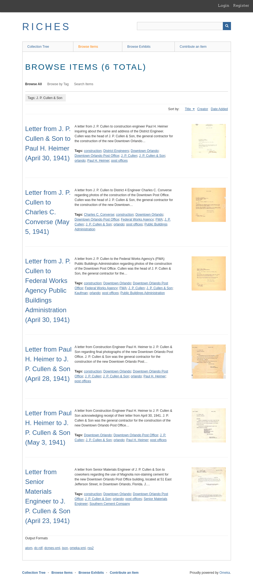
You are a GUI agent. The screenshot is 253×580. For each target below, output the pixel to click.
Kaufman (81, 293)
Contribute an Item (193, 47)
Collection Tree (38, 47)
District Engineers (116, 151)
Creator (202, 109)
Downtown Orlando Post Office (97, 156)
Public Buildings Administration (142, 293)
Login (223, 5)
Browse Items (88, 47)
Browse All (33, 84)
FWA (159, 219)
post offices (119, 160)
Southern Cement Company (109, 504)
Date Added (219, 109)
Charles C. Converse (99, 214)
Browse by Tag (58, 84)
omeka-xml (78, 548)
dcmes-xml (52, 548)
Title (188, 109)
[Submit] (227, 26)
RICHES (46, 26)
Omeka (224, 573)
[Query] (184, 26)
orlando (80, 160)
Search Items (83, 84)
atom (29, 548)
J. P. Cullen (129, 156)
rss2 (91, 548)
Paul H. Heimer (98, 160)
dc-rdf (38, 548)
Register (241, 5)
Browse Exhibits (138, 47)
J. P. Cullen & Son (152, 156)
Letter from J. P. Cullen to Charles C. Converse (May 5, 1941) (48, 212)
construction (93, 151)
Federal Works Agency (137, 219)
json (65, 548)
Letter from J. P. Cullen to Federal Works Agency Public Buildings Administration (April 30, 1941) (48, 290)
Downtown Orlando (144, 151)
